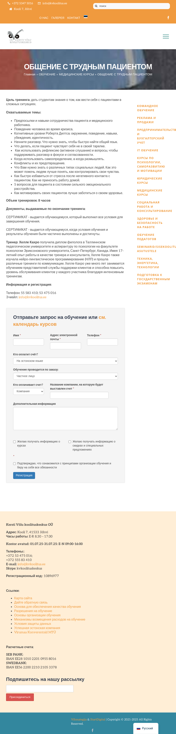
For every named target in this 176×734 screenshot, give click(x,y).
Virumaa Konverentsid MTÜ (35, 632)
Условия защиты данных (32, 624)
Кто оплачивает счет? (28, 385)
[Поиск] (96, 6)
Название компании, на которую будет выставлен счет (76, 386)
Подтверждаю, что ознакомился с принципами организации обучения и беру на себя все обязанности (62, 465)
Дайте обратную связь (31, 603)
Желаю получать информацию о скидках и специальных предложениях (91, 445)
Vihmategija (79, 719)
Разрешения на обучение (33, 611)
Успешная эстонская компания (37, 628)
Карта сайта (23, 598)
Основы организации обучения (37, 615)
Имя (17, 335)
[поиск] (131, 6)
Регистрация (24, 475)
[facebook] (168, 17)
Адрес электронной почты (63, 337)
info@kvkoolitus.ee (32, 297)
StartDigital (97, 719)
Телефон (94, 335)
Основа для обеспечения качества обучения (47, 607)
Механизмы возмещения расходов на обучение (49, 620)
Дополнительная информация (34, 404)
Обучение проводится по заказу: (35, 369)
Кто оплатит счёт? (25, 354)
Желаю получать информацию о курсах (36, 443)
